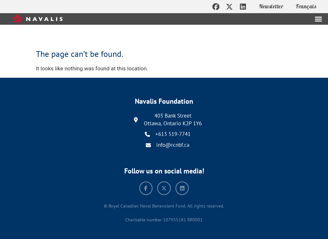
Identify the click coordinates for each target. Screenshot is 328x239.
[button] (318, 19)
